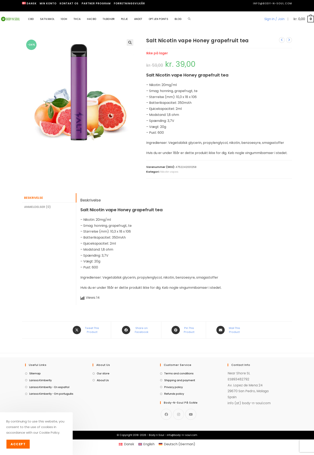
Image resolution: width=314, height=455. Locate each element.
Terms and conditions (179, 373)
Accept (18, 444)
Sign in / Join (274, 19)
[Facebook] (166, 414)
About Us (103, 380)
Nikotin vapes (169, 172)
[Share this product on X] (86, 330)
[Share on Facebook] (136, 330)
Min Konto (48, 3)
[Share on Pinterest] (184, 330)
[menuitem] (29, 3)
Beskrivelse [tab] (33, 198)
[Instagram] (178, 414)
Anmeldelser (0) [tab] (37, 207)
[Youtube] (190, 414)
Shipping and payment (179, 380)
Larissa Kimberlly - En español (49, 387)
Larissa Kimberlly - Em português (51, 394)
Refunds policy (174, 394)
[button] (130, 42)
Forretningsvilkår (129, 3)
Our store (103, 373)
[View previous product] (282, 40)
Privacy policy (173, 387)
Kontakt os (69, 3)
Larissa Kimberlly (40, 380)
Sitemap (35, 373)
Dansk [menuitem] (129, 444)
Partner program (96, 3)
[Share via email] (229, 330)
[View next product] (289, 40)
